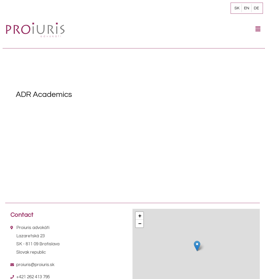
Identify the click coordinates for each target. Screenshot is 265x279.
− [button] (139, 223)
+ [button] (139, 216)
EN (246, 8)
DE (256, 8)
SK (236, 8)
